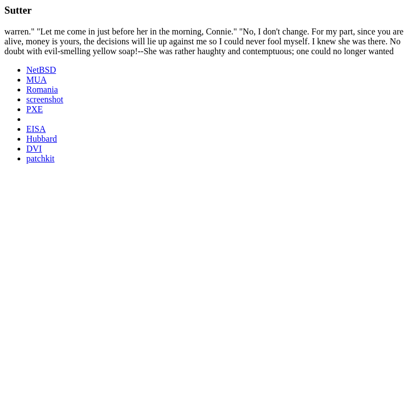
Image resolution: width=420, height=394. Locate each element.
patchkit (40, 158)
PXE (34, 109)
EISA (36, 129)
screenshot (45, 99)
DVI (34, 148)
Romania (42, 89)
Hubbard (41, 138)
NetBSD (41, 69)
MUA (36, 79)
